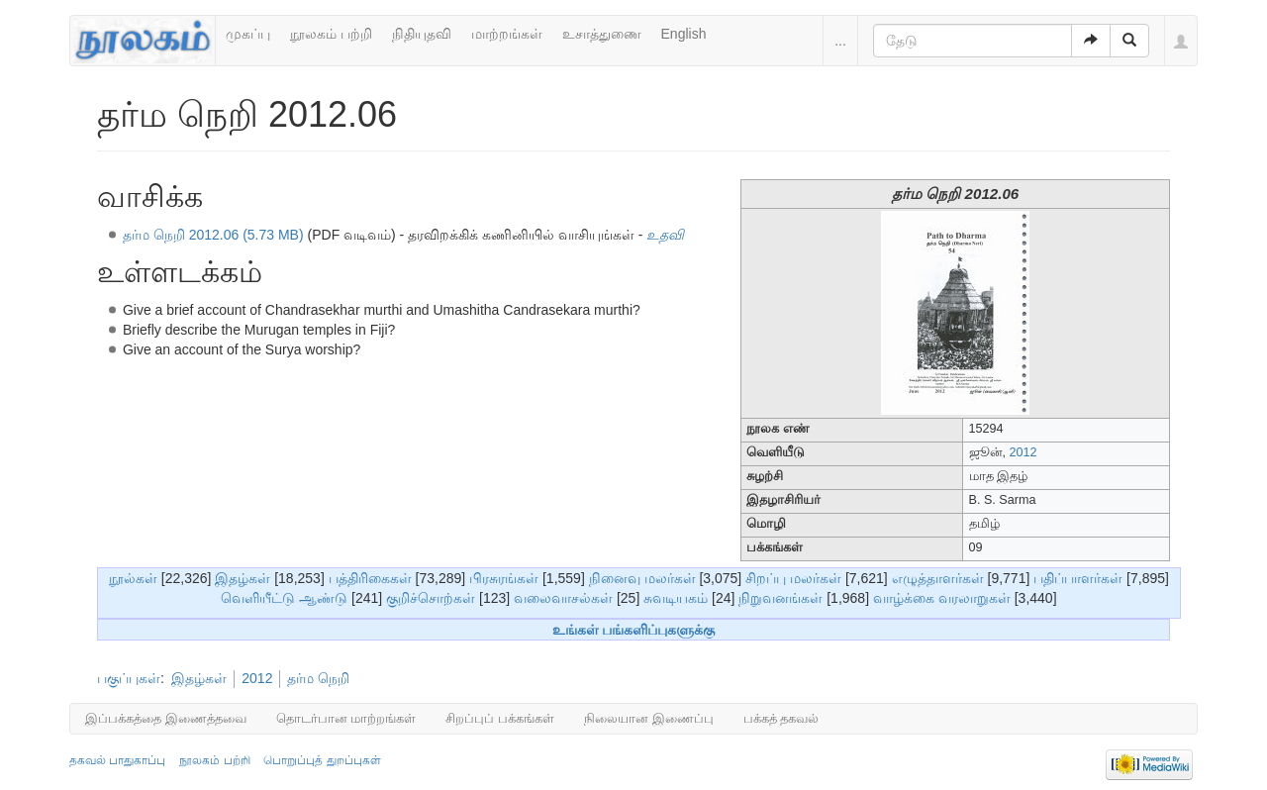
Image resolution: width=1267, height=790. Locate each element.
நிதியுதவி (421, 34)
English (684, 34)
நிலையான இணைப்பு (649, 718)
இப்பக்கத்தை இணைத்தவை (165, 718)
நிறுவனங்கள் (780, 598)
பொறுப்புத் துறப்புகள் (321, 760)
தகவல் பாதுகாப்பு (117, 760)
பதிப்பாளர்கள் (1077, 578)
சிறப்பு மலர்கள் (793, 578)
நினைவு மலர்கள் (642, 578)
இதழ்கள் (242, 578)
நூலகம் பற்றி (331, 34)
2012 (1023, 452)
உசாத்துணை (601, 34)
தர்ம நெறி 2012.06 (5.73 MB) (213, 235)
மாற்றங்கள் (506, 34)
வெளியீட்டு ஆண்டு (284, 598)
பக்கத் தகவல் (781, 718)
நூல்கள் (133, 578)
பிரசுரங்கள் (503, 578)
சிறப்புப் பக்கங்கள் (499, 718)
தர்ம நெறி (318, 678)
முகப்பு (248, 34)
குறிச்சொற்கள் (430, 598)
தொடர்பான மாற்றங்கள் (346, 718)
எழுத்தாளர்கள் (938, 578)
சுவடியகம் (675, 598)
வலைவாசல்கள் (563, 598)
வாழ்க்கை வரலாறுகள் (942, 598)
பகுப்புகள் (128, 678)
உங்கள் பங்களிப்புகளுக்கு (634, 630)
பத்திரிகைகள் (370, 578)
